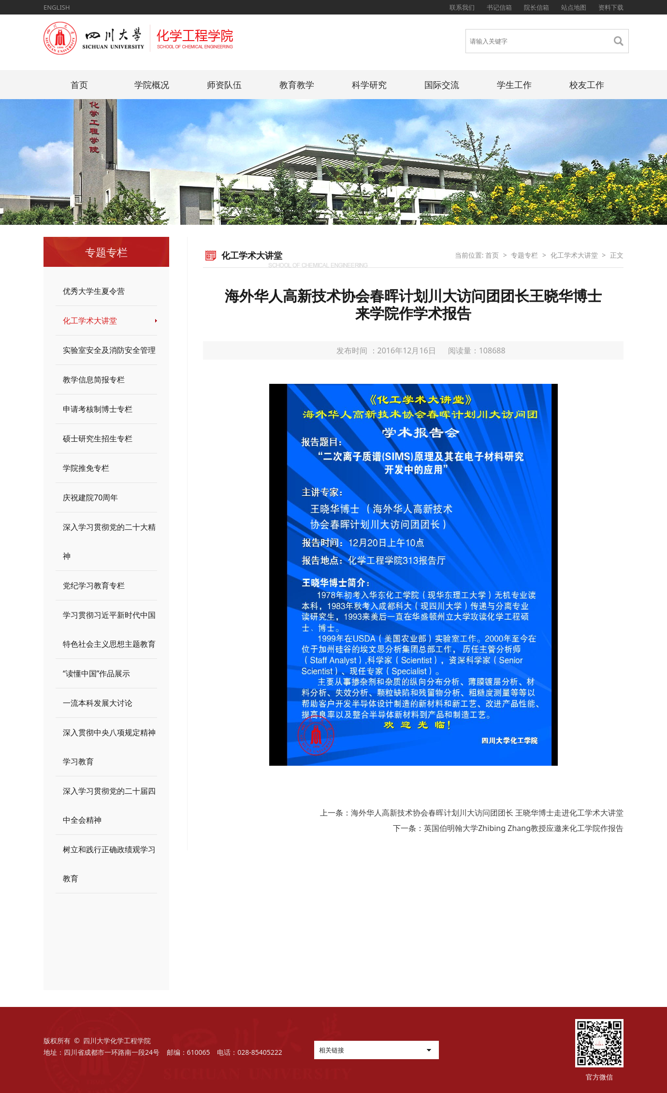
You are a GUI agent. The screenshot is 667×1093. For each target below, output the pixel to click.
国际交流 (441, 84)
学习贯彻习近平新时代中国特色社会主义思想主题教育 (109, 629)
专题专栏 (524, 255)
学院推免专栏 (86, 468)
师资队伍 (224, 84)
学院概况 (151, 84)
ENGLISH (57, 7)
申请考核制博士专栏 (97, 409)
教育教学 (296, 84)
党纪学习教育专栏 (94, 585)
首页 (79, 84)
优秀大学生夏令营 (94, 291)
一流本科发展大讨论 (97, 703)
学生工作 (514, 84)
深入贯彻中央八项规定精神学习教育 (109, 747)
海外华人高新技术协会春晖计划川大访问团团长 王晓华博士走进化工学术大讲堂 (487, 812)
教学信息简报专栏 (94, 379)
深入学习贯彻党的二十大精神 (109, 541)
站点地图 (573, 7)
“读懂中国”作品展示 (96, 673)
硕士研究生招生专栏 (97, 438)
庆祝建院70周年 (90, 497)
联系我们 (462, 7)
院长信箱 (536, 7)
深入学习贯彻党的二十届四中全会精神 (109, 805)
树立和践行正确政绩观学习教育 (109, 864)
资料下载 (611, 7)
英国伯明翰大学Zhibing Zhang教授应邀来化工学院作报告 (524, 828)
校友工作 (586, 84)
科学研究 (369, 84)
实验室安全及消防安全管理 (109, 350)
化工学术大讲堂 (90, 320)
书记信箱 (499, 7)
